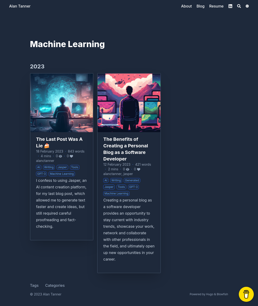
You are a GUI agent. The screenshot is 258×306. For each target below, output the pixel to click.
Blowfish (222, 294)
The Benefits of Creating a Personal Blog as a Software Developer (125, 149)
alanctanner (45, 161)
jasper (128, 174)
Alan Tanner (20, 6)
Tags (34, 285)
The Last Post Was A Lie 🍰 (59, 142)
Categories (55, 285)
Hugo (210, 294)
